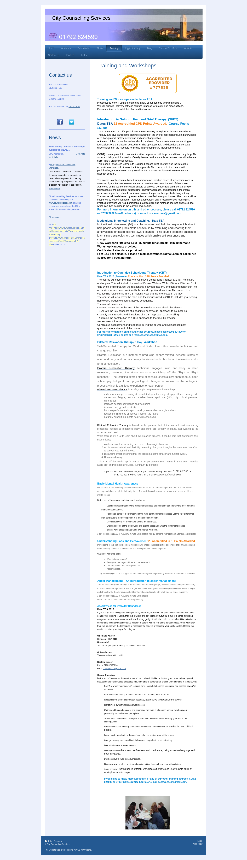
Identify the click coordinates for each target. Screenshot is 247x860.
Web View (198, 844)
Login (199, 841)
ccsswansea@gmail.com (114, 668)
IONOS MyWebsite (82, 850)
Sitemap (58, 841)
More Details (54, 188)
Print (49, 841)
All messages (55, 217)
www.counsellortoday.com (61, 203)
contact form (74, 106)
